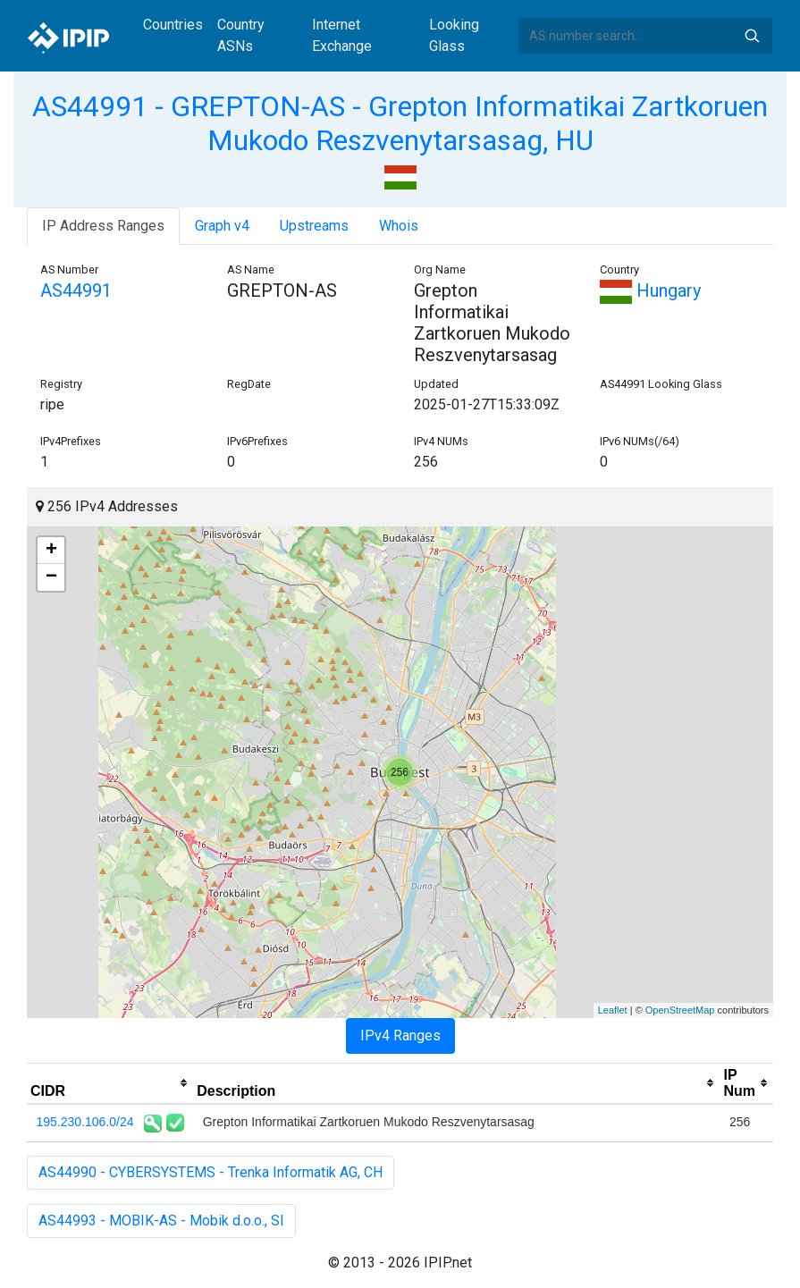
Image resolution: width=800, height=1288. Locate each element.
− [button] (51, 577)
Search (752, 36)
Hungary (650, 290)
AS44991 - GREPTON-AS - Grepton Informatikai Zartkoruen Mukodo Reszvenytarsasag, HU (400, 123)
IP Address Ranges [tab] (103, 225)
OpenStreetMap (680, 1010)
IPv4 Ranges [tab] (400, 1035)
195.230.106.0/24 (85, 1122)
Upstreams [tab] (314, 225)
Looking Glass (454, 35)
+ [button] (51, 550)
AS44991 (76, 290)
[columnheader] (110, 1083)
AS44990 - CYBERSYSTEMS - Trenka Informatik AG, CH (210, 1172)
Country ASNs (241, 35)
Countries (173, 24)
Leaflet (612, 1010)
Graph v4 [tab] (222, 225)
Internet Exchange (342, 35)
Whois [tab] (398, 225)
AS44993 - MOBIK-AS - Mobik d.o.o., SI (161, 1220)
